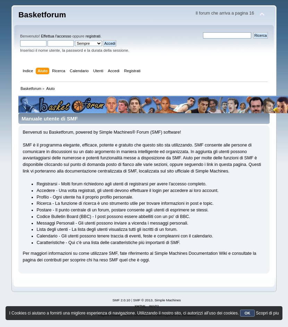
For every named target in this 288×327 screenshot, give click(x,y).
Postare (43, 210)
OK (248, 313)
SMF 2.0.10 (121, 300)
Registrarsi (46, 184)
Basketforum (42, 14)
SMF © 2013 (143, 300)
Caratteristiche (50, 242)
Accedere (45, 190)
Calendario (46, 236)
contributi (52, 260)
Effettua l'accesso (56, 36)
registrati (92, 36)
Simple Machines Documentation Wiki (190, 253)
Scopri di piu (267, 313)
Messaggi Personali (55, 223)
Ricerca (43, 203)
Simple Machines (167, 300)
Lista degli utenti (52, 229)
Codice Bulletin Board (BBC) (63, 216)
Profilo (42, 197)
